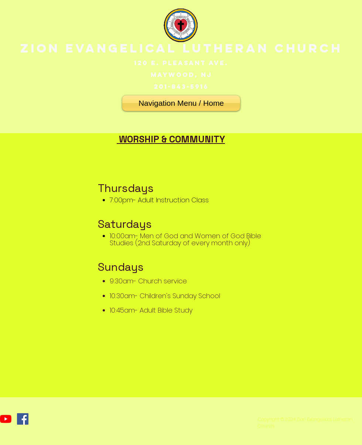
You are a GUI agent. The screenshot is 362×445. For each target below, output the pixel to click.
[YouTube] (5, 419)
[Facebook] (22, 419)
